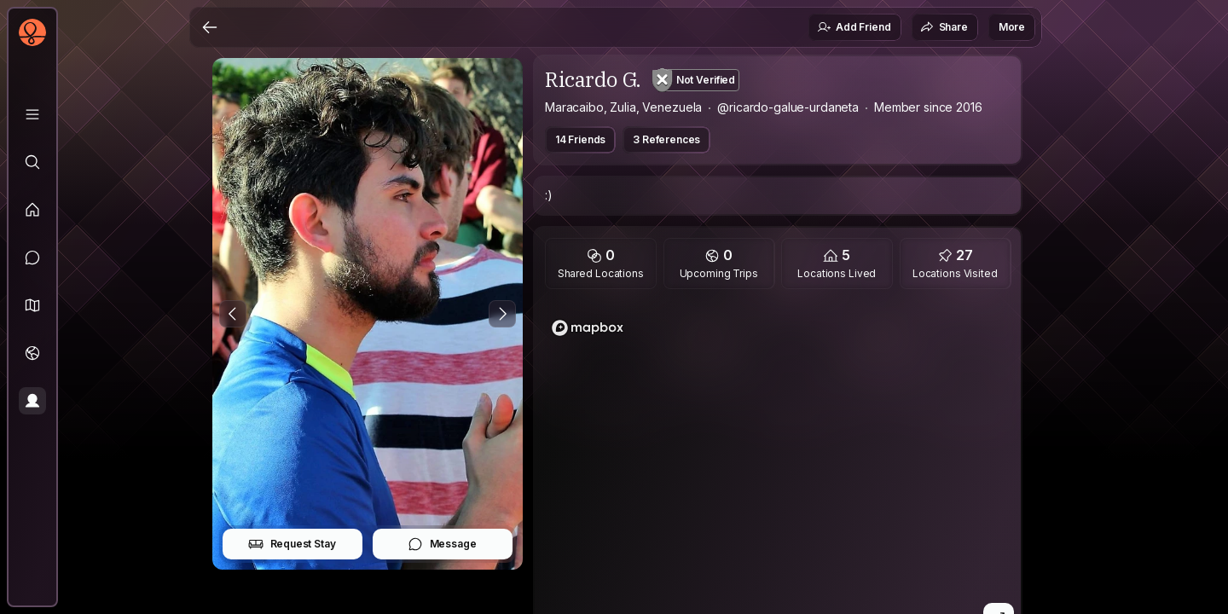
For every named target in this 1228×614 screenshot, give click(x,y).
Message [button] (442, 544)
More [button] (1012, 26)
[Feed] (32, 209)
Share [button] (944, 27)
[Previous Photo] (232, 313)
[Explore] (32, 162)
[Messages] (32, 257)
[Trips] (32, 353)
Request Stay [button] (292, 544)
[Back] (209, 27)
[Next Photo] (502, 313)
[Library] (32, 114)
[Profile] (32, 400)
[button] (32, 305)
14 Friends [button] (580, 139)
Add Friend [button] (853, 27)
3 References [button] (666, 139)
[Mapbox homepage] (587, 328)
